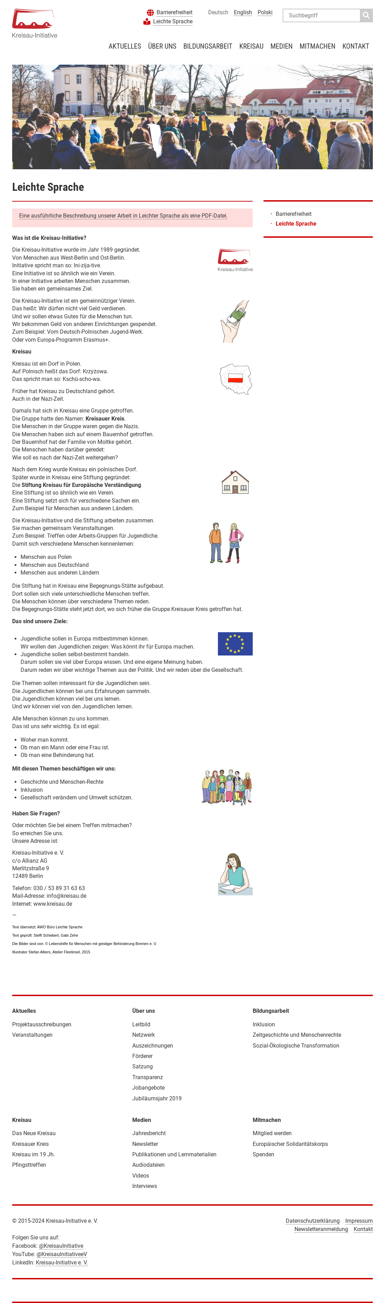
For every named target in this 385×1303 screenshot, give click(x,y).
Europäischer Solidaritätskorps (290, 1144)
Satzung (142, 1066)
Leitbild (141, 1024)
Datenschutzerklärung (313, 1221)
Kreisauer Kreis (30, 1144)
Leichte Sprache (172, 21)
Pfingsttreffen (29, 1165)
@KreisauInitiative (61, 1246)
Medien (281, 46)
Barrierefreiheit (174, 12)
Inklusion (264, 1024)
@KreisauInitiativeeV (62, 1254)
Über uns (162, 46)
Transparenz (147, 1077)
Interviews (144, 1186)
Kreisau (251, 46)
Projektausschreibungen (41, 1024)
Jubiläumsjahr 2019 (157, 1098)
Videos (140, 1175)
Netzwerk (143, 1035)
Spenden (263, 1154)
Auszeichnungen (152, 1045)
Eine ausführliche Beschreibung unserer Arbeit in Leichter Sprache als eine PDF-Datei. (123, 215)
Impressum (359, 1221)
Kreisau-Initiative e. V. (62, 1262)
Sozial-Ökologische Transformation (296, 1045)
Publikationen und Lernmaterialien (174, 1154)
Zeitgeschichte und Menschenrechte (297, 1035)
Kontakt (356, 46)
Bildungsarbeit (208, 46)
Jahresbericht (149, 1133)
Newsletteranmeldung (321, 1229)
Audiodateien (148, 1165)
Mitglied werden (272, 1133)
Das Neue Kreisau (34, 1133)
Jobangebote (148, 1087)
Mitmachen (318, 46)
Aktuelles (125, 46)
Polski (265, 12)
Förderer (142, 1056)
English (243, 12)
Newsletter (145, 1144)
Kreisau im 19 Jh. (33, 1154)
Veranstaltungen (32, 1035)
